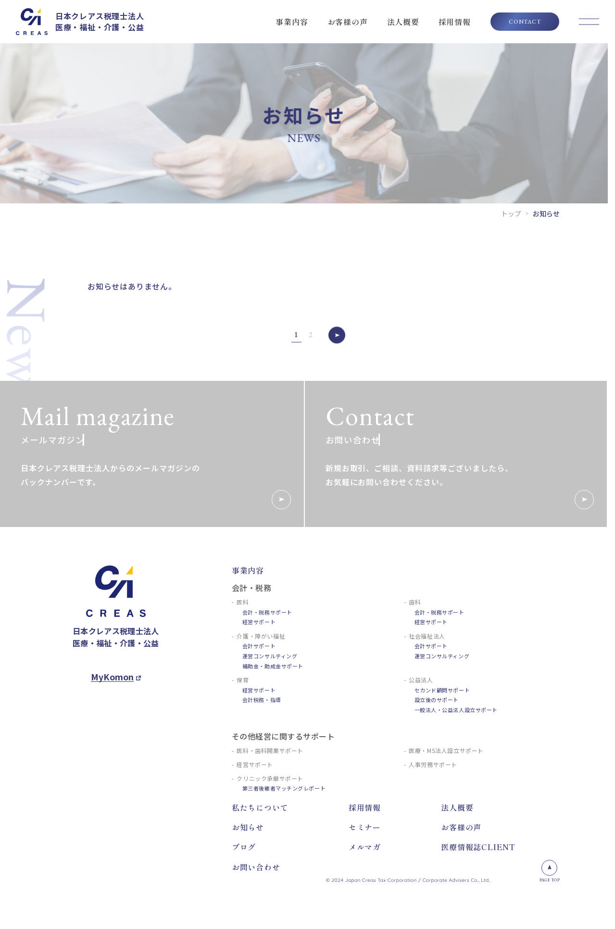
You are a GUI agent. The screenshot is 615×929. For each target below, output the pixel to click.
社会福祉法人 (427, 636)
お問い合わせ (256, 867)
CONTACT (525, 21)
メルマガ (365, 847)
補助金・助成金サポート (272, 666)
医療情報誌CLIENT (478, 847)
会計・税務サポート (267, 612)
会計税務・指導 (261, 699)
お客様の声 (347, 21)
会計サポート (259, 646)
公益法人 (421, 680)
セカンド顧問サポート (442, 690)
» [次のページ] (336, 338)
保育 (243, 680)
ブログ (244, 847)
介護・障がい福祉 (261, 636)
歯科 (415, 602)
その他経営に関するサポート (283, 736)
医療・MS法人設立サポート (446, 750)
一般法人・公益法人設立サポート (456, 710)
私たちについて (260, 807)
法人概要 (403, 21)
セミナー (365, 827)
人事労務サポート (433, 764)
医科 (243, 602)
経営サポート (259, 622)
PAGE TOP (550, 871)
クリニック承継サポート (270, 778)
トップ (511, 213)
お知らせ (248, 827)
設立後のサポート (436, 699)
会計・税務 (251, 587)
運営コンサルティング (270, 656)
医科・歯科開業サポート (270, 750)
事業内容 (292, 21)
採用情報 (455, 21)
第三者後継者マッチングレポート (284, 788)
